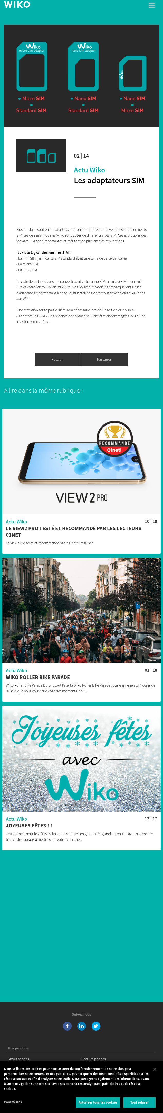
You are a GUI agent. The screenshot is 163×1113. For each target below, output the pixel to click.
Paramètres (13, 1103)
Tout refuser (139, 1103)
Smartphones (18, 1059)
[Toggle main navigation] (152, 5)
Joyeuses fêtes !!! (29, 826)
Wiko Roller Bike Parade (38, 677)
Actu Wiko (89, 169)
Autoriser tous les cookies (98, 1103)
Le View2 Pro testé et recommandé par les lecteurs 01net (73, 531)
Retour (57, 359)
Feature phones (94, 1059)
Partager (104, 359)
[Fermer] (154, 1070)
